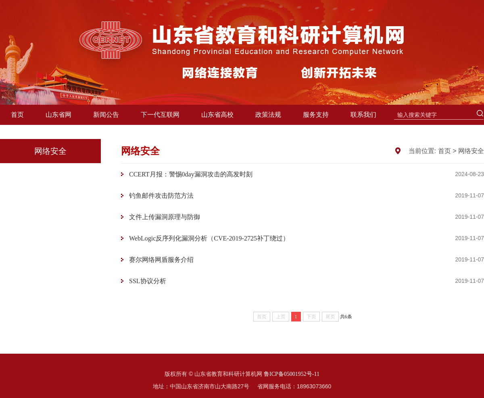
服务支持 (316, 114)
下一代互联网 (160, 114)
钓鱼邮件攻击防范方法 (161, 195)
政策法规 (268, 114)
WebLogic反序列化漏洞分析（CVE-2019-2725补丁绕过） (209, 238)
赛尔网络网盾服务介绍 (161, 259)
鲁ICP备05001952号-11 (291, 374)
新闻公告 (106, 114)
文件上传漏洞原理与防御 (164, 217)
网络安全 (471, 150)
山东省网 (58, 114)
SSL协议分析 (147, 281)
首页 (17, 114)
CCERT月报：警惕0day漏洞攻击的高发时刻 (190, 174)
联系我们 (363, 114)
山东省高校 (217, 114)
